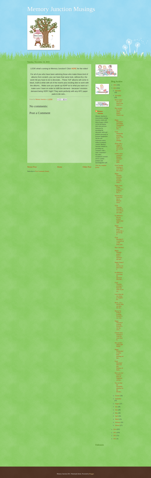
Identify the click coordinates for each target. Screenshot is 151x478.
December (118, 91)
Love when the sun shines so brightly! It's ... (119, 297)
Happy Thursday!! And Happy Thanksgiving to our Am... (119, 124)
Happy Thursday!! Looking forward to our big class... (119, 325)
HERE (74, 69)
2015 (115, 88)
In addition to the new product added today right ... (119, 219)
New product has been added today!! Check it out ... (119, 112)
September (118, 399)
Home (59, 167)
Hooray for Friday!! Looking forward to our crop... (118, 314)
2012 (115, 435)
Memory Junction (100, 112)
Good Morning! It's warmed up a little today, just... (119, 241)
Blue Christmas (119, 247)
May (116, 413)
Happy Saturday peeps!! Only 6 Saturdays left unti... (118, 255)
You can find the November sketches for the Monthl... (119, 387)
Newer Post (32, 167)
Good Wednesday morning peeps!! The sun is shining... (119, 136)
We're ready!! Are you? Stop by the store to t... (119, 102)
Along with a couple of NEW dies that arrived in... (119, 147)
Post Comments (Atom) (42, 171)
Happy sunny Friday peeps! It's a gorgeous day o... (119, 189)
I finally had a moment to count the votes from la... (119, 336)
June (116, 410)
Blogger (91, 474)
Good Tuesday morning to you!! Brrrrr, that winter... (119, 168)
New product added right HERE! (119, 344)
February (118, 422)
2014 (115, 429)
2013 (115, 432)
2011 (115, 439)
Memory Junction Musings (61, 9)
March (117, 419)
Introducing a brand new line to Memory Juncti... (118, 199)
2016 (115, 85)
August (117, 403)
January (117, 425)
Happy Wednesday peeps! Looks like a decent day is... (119, 230)
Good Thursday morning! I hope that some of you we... (119, 287)
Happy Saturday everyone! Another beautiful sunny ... (118, 178)
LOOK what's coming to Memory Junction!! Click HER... (119, 158)
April (117, 416)
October (117, 396)
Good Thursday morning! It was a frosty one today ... (119, 209)
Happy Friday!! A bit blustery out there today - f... (119, 266)
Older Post (87, 167)
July (116, 407)
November (118, 95)
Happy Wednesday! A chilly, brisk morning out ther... (119, 354)
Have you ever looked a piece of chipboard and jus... (119, 376)
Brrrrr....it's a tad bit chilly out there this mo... (119, 305)
